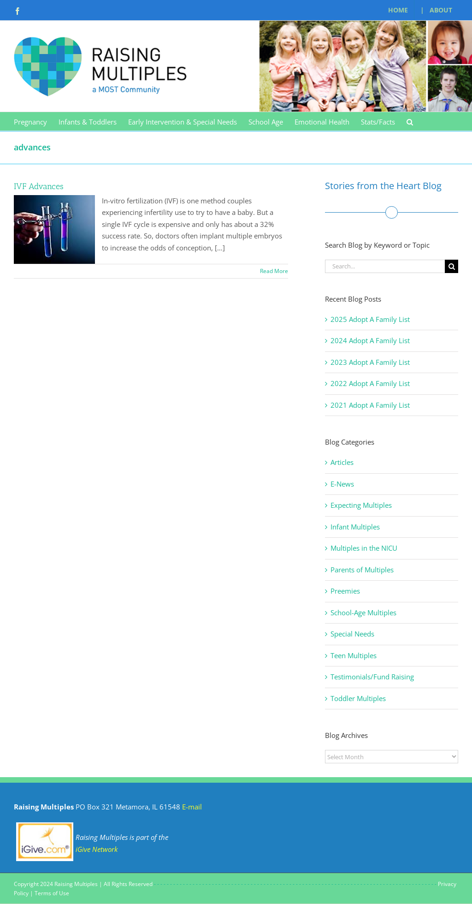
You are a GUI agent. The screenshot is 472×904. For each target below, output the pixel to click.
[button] (410, 121)
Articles (342, 462)
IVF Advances (39, 186)
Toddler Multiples (358, 698)
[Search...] (385, 266)
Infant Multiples (355, 526)
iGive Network (97, 849)
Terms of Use (52, 893)
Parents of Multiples (362, 569)
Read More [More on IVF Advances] (274, 271)
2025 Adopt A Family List (370, 319)
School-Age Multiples (363, 612)
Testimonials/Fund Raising (372, 676)
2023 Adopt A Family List (370, 362)
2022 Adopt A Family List (370, 383)
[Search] (451, 266)
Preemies (345, 590)
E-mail (192, 806)
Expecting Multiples (361, 505)
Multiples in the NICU (363, 548)
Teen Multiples (353, 655)
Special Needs (352, 633)
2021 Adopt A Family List (370, 405)
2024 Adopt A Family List (370, 340)
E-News (342, 483)
